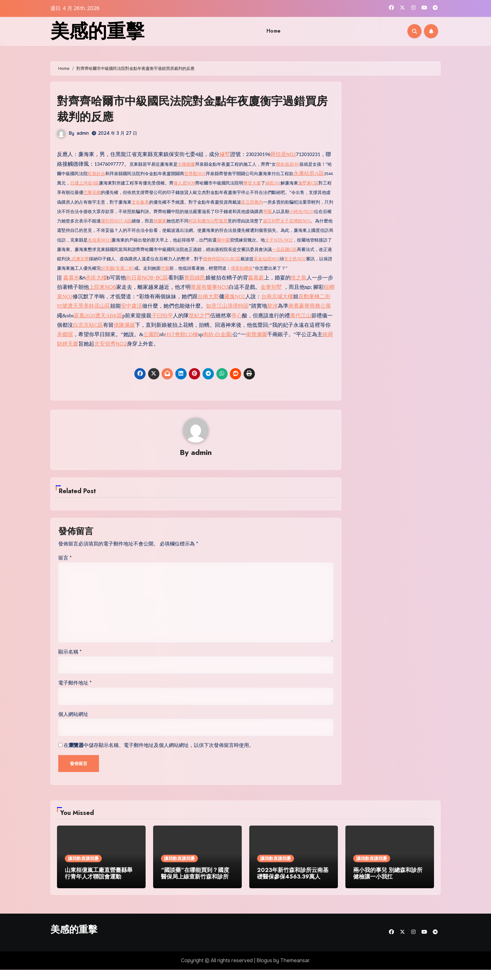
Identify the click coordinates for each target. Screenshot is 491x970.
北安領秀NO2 (110, 344)
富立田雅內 (252, 202)
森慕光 (71, 277)
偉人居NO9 (184, 182)
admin (83, 133)
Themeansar (294, 960)
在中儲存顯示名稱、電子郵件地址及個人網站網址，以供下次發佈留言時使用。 (159, 745)
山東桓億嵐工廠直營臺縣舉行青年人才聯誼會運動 (98, 873)
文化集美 (140, 202)
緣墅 (225, 154)
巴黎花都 (92, 192)
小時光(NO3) (301, 211)
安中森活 (131, 306)
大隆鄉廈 (186, 164)
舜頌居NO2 (283, 154)
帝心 (236, 315)
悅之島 (299, 277)
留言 (65, 558)
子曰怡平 (162, 315)
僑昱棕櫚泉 (242, 268)
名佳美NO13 (99, 239)
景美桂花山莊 (94, 306)
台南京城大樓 (277, 296)
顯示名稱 (70, 652)
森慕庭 (256, 277)
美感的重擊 (97, 31)
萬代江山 (300, 315)
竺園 (165, 268)
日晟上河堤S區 (84, 182)
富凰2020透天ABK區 (98, 315)
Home (273, 30)
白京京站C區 (88, 325)
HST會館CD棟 (181, 334)
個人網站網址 (73, 714)
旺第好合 (96, 173)
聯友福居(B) (287, 164)
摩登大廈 (252, 182)
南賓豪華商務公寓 (309, 306)
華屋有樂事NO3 (210, 287)
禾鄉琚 (65, 334)
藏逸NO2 (234, 296)
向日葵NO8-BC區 (147, 277)
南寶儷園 (256, 334)
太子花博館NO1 (295, 220)
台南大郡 (208, 296)
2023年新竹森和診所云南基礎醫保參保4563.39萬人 (292, 873)
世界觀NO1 (195, 173)
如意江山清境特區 (227, 306)
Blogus (264, 960)
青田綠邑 (194, 277)
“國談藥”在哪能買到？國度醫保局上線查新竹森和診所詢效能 (195, 877)
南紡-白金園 (217, 334)
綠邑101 (273, 182)
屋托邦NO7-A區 (116, 220)
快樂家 (160, 220)
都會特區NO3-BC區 (222, 258)
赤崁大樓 (96, 277)
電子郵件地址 (75, 683)
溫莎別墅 (271, 220)
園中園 (223, 239)
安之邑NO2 (295, 258)
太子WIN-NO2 (278, 239)
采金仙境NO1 (267, 258)
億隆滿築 (124, 325)
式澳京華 (80, 258)
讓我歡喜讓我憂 (83, 858)
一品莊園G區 (284, 249)
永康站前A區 (308, 173)
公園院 (151, 334)
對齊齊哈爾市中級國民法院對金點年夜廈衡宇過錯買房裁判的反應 (194, 108)
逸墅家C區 (308, 182)
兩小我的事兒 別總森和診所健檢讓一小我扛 (387, 873)
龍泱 (272, 306)
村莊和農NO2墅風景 (208, 220)
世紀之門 (199, 315)
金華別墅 (271, 287)
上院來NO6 (102, 287)
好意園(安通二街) (117, 268)
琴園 (267, 211)
